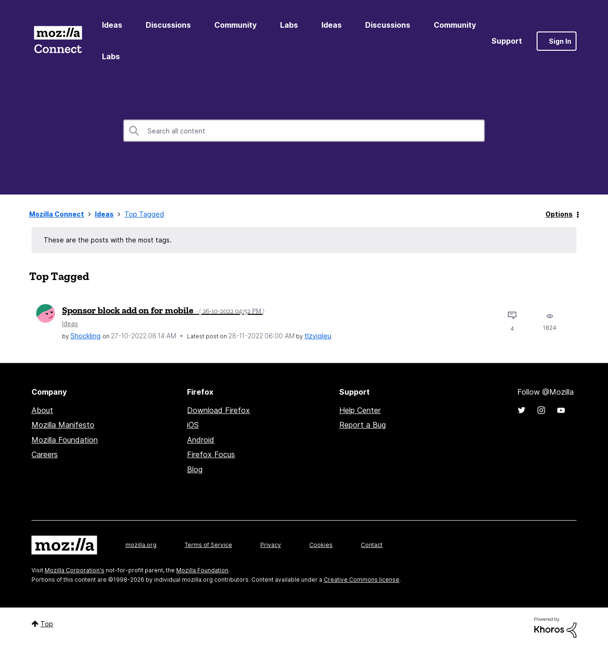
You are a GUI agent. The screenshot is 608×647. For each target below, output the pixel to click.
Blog (195, 469)
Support (506, 41)
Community (235, 25)
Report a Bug (362, 424)
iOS (193, 424)
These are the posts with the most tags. (107, 240)
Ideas (112, 25)
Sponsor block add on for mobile (163, 310)
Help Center (360, 410)
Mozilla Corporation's (74, 570)
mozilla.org (140, 544)
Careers (44, 454)
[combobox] (304, 130)
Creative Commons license (361, 579)
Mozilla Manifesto (62, 424)
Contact (371, 544)
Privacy (270, 544)
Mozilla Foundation (64, 439)
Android (200, 439)
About (42, 410)
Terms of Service (208, 544)
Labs (289, 25)
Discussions (168, 25)
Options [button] (559, 214)
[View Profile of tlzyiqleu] (317, 336)
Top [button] (46, 624)
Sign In (560, 41)
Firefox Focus (211, 454)
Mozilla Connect (57, 41)
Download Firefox (218, 410)
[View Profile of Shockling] (85, 336)
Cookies (321, 544)
